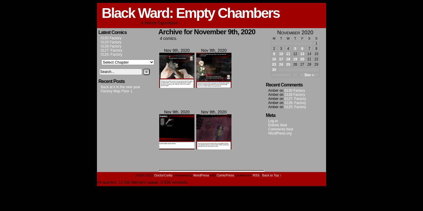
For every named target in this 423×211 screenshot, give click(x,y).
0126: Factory (111, 54)
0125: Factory (295, 107)
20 (302, 59)
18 (288, 59)
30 (274, 70)
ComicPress (225, 175)
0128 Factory (111, 46)
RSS (256, 175)
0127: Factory (111, 50)
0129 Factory (111, 42)
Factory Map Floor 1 (116, 91)
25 (288, 64)
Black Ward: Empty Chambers (191, 13)
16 (274, 59)
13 (302, 54)
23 (274, 64)
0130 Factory (111, 38)
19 (295, 59)
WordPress (201, 175)
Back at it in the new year (120, 87)
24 (281, 64)
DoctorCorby (164, 175)
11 (288, 54)
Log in (273, 121)
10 (281, 54)
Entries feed (277, 125)
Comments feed (280, 129)
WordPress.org (280, 133)
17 (281, 59)
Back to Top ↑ (271, 175)
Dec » (309, 75)
